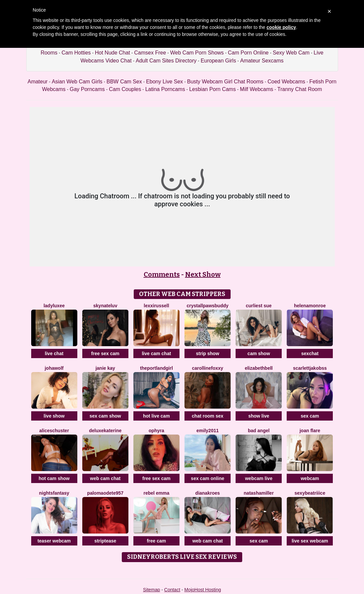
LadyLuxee (54, 305)
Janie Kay (105, 368)
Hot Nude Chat (112, 52)
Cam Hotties (76, 52)
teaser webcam (54, 541)
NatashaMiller (259, 493)
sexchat (310, 353)
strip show (207, 353)
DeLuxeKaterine (105, 430)
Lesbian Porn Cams (212, 89)
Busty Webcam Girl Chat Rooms (225, 81)
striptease (105, 541)
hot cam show (53, 478)
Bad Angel (258, 430)
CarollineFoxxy (207, 368)
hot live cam (156, 416)
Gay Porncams (87, 89)
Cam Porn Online (248, 52)
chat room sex (207, 416)
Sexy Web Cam (291, 52)
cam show (259, 353)
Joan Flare (310, 430)
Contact (172, 589)
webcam (310, 478)
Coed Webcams (286, 81)
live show (54, 416)
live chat (54, 353)
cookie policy (281, 27)
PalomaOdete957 (105, 493)
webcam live (258, 478)
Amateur (37, 81)
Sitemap (151, 589)
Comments (162, 274)
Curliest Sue (259, 305)
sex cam (310, 416)
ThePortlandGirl (156, 368)
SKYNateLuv (105, 305)
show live (258, 416)
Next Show (203, 274)
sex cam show (105, 416)
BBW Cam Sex (124, 81)
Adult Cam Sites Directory (166, 60)
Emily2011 (207, 430)
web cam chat (105, 478)
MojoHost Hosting (202, 589)
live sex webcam (310, 541)
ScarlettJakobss (310, 368)
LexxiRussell (156, 305)
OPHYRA (156, 430)
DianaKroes (207, 493)
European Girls (218, 60)
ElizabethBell (259, 368)
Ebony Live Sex (164, 81)
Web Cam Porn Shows (197, 52)
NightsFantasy (54, 493)
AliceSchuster (54, 430)
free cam (156, 541)
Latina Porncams (165, 89)
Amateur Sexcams (262, 60)
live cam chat (156, 353)
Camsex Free (150, 52)
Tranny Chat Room (299, 89)
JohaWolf (54, 368)
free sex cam (105, 353)
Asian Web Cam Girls (77, 81)
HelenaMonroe (310, 305)
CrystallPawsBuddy (208, 305)
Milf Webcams (256, 89)
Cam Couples (125, 89)
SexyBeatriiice (310, 493)
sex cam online (207, 478)
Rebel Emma (156, 493)
